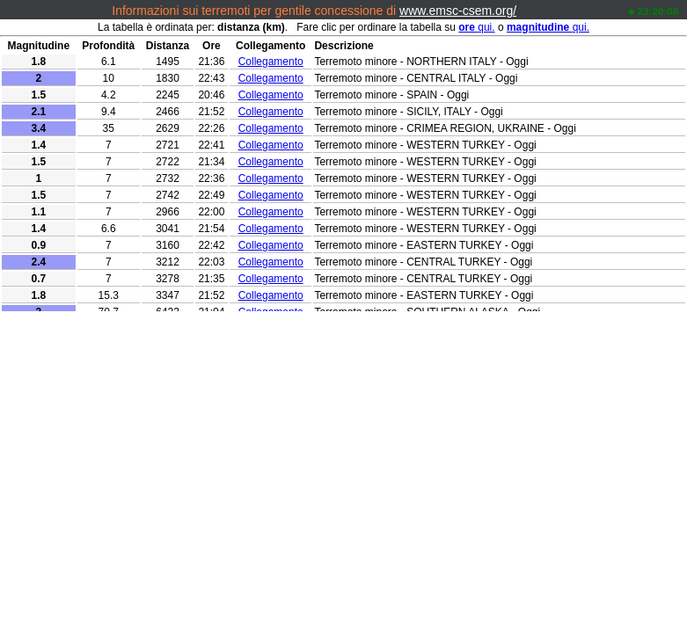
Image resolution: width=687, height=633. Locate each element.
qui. (476, 27)
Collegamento (270, 61)
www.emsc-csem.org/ (457, 11)
